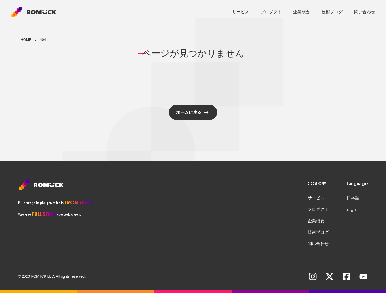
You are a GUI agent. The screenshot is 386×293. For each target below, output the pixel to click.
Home (26, 40)
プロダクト (271, 12)
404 (43, 40)
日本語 (353, 198)
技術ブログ (332, 12)
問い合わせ (364, 12)
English (353, 209)
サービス (240, 12)
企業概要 (301, 12)
